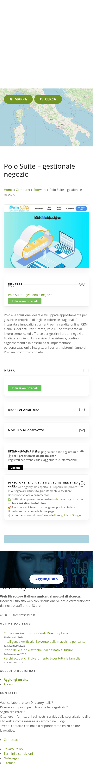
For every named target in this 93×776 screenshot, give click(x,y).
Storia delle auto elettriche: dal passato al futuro (38, 650)
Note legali (11, 758)
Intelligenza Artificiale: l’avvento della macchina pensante (44, 641)
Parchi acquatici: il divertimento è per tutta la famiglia (42, 658)
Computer (23, 190)
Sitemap (10, 763)
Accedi (8, 684)
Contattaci (11, 740)
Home (8, 190)
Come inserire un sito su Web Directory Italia (36, 633)
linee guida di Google (67, 515)
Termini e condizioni (18, 753)
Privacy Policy (13, 749)
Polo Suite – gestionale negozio (30, 295)
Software (40, 190)
